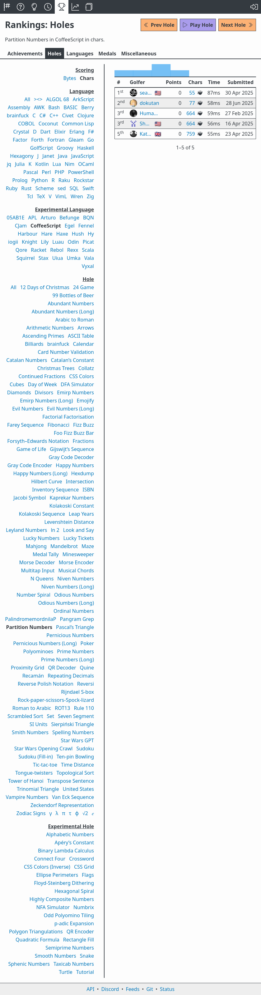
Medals (107, 53)
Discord (110, 989)
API (90, 989)
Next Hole (237, 24)
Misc (138, 53)
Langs (80, 53)
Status (167, 989)
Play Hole (198, 24)
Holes (55, 53)
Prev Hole (159, 24)
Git (149, 989)
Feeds (133, 989)
